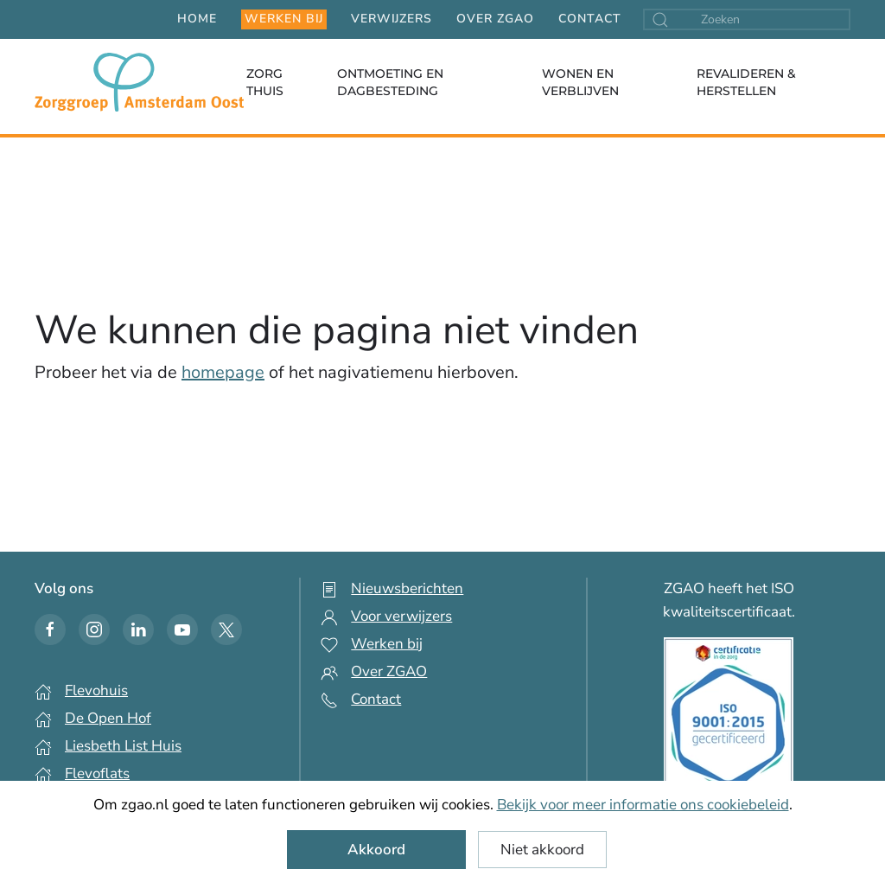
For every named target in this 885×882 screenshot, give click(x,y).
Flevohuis (96, 690)
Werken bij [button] (284, 18)
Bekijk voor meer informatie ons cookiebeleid (643, 805)
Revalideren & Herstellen (746, 82)
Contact (589, 18)
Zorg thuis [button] (264, 82)
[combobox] (746, 19)
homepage (222, 372)
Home (197, 18)
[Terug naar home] (139, 82)
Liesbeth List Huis (123, 746)
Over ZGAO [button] (495, 18)
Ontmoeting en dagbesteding (390, 82)
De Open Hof (108, 718)
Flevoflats (97, 773)
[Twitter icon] (226, 629)
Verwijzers (391, 18)
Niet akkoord (542, 850)
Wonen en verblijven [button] (580, 82)
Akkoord (376, 850)
